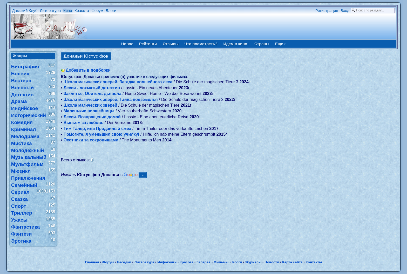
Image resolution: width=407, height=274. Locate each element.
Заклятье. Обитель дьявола (92, 93)
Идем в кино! (235, 44)
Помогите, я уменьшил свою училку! (101, 134)
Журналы (253, 262)
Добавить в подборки (88, 70)
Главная (92, 262)
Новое (127, 44)
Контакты (314, 262)
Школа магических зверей (90, 105)
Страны (261, 44)
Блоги (111, 10)
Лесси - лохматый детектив (92, 88)
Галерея (203, 262)
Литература (50, 10)
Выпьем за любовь (84, 122)
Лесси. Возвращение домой (92, 117)
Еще (280, 44)
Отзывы (171, 44)
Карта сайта (292, 262)
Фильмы (221, 262)
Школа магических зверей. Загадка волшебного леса (118, 82)
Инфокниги (167, 262)
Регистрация (326, 10)
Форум (97, 10)
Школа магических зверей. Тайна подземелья (111, 99)
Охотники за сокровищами (91, 140)
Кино (67, 10)
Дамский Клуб (25, 10)
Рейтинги (148, 44)
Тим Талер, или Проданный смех (97, 128)
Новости (271, 262)
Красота (81, 10)
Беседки (124, 262)
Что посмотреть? (201, 44)
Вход (345, 10)
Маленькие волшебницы (89, 111)
